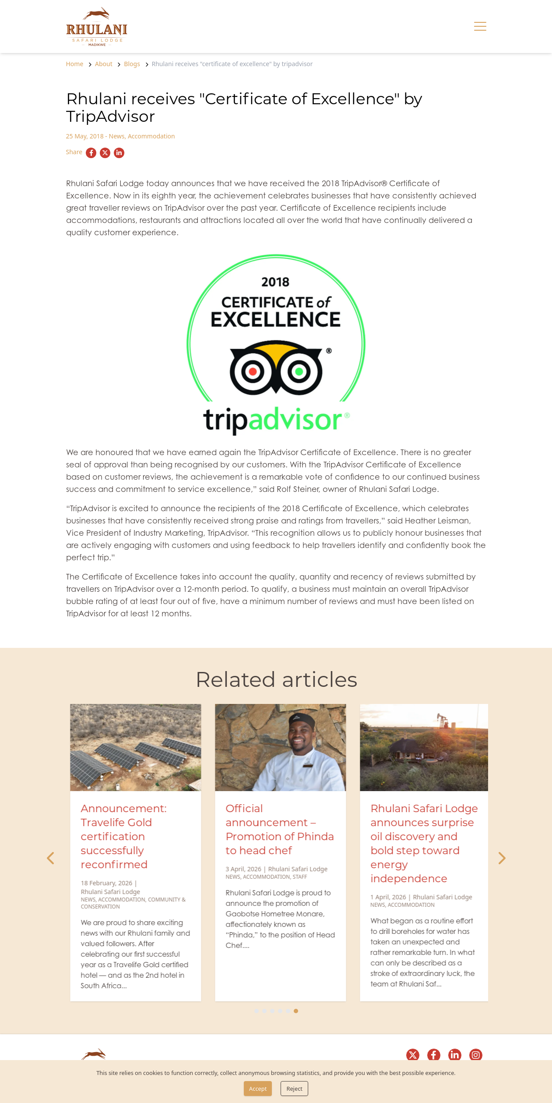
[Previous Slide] (51, 858)
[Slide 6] (296, 1011)
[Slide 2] (264, 1011)
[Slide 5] (288, 1011)
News (117, 136)
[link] (96, 26)
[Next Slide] (501, 858)
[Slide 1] (256, 1011)
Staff (440, 877)
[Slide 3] (272, 1011)
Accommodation (151, 136)
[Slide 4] (280, 1011)
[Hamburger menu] (480, 26)
